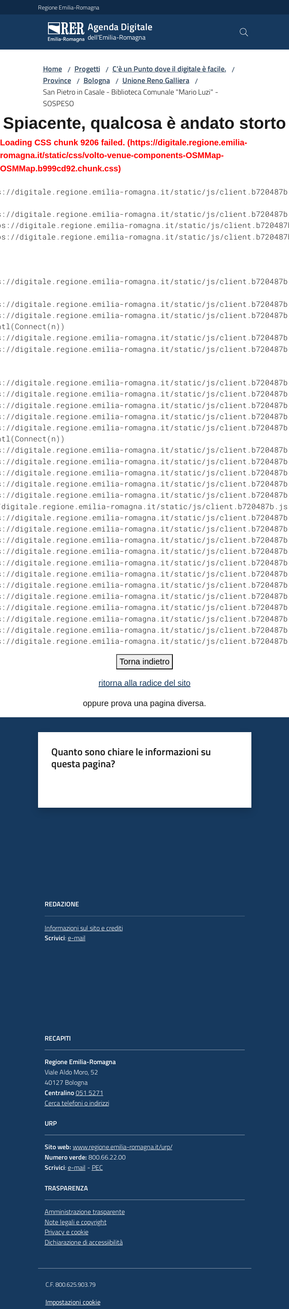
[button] (243, 32)
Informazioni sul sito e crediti (84, 928)
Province (57, 80)
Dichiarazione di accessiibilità (84, 1242)
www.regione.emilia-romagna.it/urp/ (122, 1147)
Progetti (87, 68)
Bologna (97, 80)
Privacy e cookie (66, 1232)
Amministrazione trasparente (85, 1212)
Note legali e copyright (76, 1222)
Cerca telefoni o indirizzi (77, 1103)
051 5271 (89, 1093)
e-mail (77, 938)
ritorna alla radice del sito (144, 683)
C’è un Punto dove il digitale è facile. (169, 68)
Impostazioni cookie (72, 1302)
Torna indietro (144, 661)
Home (52, 68)
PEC (97, 1167)
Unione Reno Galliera (155, 80)
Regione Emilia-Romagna (68, 7)
